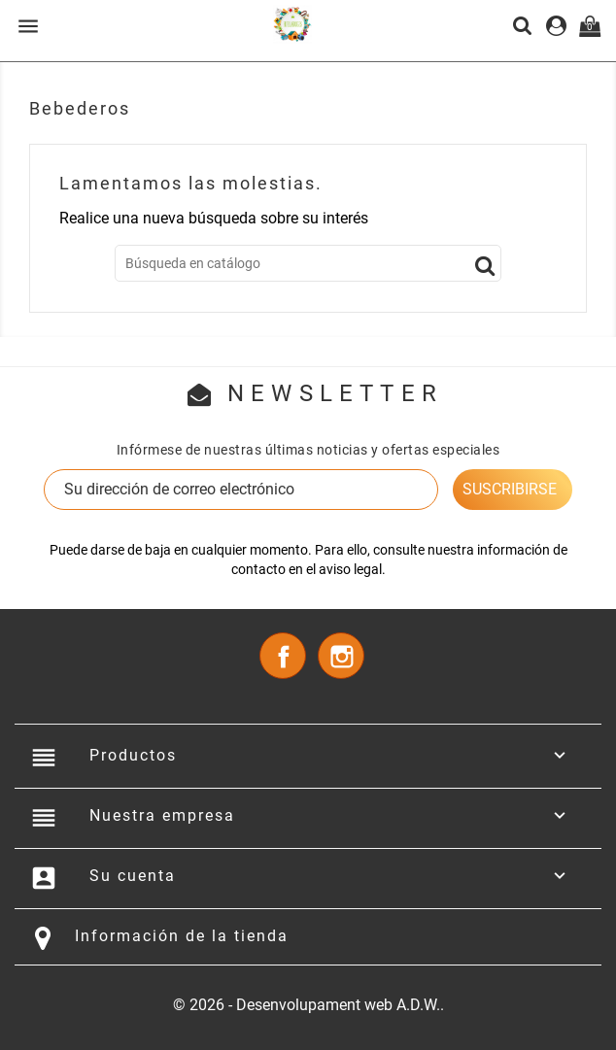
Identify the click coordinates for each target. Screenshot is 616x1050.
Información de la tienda (182, 936)
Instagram (341, 655)
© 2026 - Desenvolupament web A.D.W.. (308, 1005)
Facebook (282, 655)
